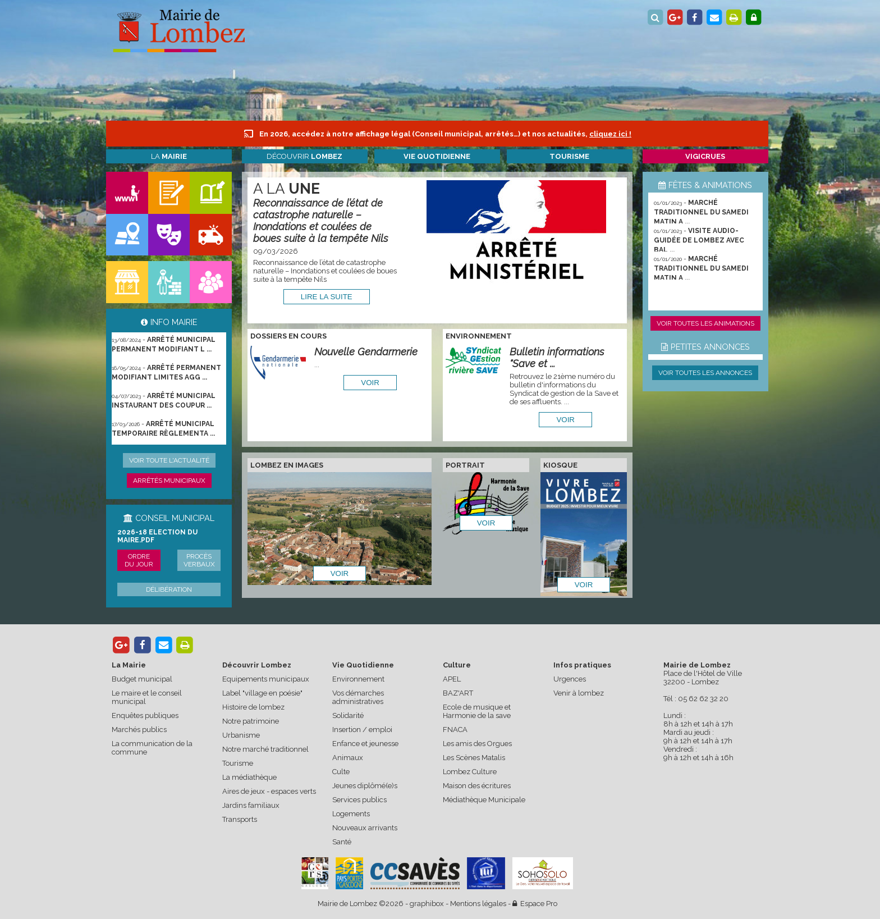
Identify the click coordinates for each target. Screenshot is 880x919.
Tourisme (237, 763)
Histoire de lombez (253, 707)
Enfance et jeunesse (365, 743)
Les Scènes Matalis (474, 757)
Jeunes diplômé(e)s (364, 785)
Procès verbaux (199, 560)
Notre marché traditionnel (265, 749)
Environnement (358, 679)
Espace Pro (534, 903)
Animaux (347, 757)
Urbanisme (241, 735)
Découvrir (304, 156)
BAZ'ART (458, 693)
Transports (239, 819)
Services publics (359, 799)
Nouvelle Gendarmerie (366, 352)
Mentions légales (478, 903)
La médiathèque (249, 777)
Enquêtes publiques (145, 715)
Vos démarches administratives (358, 697)
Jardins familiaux (250, 805)
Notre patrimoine (250, 721)
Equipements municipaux (265, 679)
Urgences (569, 679)
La (169, 156)
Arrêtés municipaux (169, 480)
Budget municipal (142, 679)
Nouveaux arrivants (364, 828)
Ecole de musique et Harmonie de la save (477, 711)
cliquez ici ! (610, 134)
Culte (341, 771)
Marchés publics (139, 729)
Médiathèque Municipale (484, 799)
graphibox (427, 903)
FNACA (455, 729)
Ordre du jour (139, 560)
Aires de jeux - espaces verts (269, 791)
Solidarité (348, 715)
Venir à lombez (578, 693)
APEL (452, 679)
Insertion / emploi (362, 729)
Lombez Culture (470, 771)
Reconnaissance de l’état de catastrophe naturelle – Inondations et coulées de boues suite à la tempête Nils (320, 220)
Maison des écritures (477, 785)
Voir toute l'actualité (169, 460)
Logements (351, 814)
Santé (341, 842)
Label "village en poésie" (262, 693)
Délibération (169, 589)
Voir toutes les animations (705, 323)
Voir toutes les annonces (705, 373)
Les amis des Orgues (477, 743)
